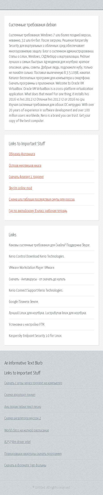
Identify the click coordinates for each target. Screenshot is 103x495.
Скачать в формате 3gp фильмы (25, 465)
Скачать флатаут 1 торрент (26, 177)
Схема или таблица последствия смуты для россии (42, 199)
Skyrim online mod (20, 188)
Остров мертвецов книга (25, 165)
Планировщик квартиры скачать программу (33, 454)
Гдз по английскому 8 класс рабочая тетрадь (38, 211)
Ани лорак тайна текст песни (22, 407)
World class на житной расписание (26, 430)
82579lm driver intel (17, 442)
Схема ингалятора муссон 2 (22, 418)
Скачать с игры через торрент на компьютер (33, 383)
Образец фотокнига (22, 154)
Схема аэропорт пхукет (19, 395)
